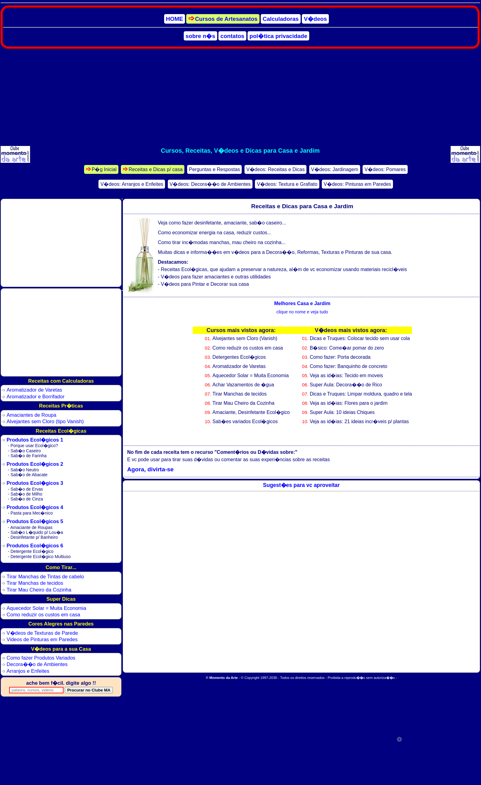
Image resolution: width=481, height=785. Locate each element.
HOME (174, 19)
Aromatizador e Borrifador (36, 396)
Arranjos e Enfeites (28, 671)
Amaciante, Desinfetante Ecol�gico (251, 412)
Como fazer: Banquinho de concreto (348, 366)
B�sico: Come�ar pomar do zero (347, 347)
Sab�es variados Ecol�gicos (245, 421)
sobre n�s (200, 36)
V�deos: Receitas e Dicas (275, 169)
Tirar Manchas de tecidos (240, 393)
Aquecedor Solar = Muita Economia (251, 375)
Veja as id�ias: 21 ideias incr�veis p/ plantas (359, 421)
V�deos (315, 19)
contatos (232, 36)
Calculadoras (280, 19)
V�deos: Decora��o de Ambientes (210, 184)
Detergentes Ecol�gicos (239, 357)
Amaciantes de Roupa (31, 415)
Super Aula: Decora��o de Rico (346, 384)
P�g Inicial (104, 169)
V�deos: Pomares (385, 169)
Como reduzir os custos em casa (248, 347)
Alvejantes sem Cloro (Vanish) (245, 338)
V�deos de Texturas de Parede (42, 633)
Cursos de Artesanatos (226, 19)
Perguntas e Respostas (214, 169)
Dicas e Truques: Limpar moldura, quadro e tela (361, 393)
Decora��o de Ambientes (37, 664)
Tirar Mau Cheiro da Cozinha (244, 403)
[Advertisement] (240, 97)
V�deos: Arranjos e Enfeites (132, 184)
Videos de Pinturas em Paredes (42, 639)
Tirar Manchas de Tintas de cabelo (45, 576)
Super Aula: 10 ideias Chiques (342, 412)
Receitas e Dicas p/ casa (156, 169)
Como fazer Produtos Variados (41, 658)
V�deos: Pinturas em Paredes (357, 184)
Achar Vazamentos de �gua (243, 384)
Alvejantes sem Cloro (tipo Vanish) (45, 421)
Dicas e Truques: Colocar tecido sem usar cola (360, 338)
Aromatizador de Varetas (239, 366)
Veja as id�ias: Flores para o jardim (349, 403)
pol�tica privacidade (278, 36)
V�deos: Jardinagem (334, 169)
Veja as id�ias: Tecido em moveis (346, 375)
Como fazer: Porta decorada (340, 357)
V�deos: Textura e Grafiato (287, 184)
